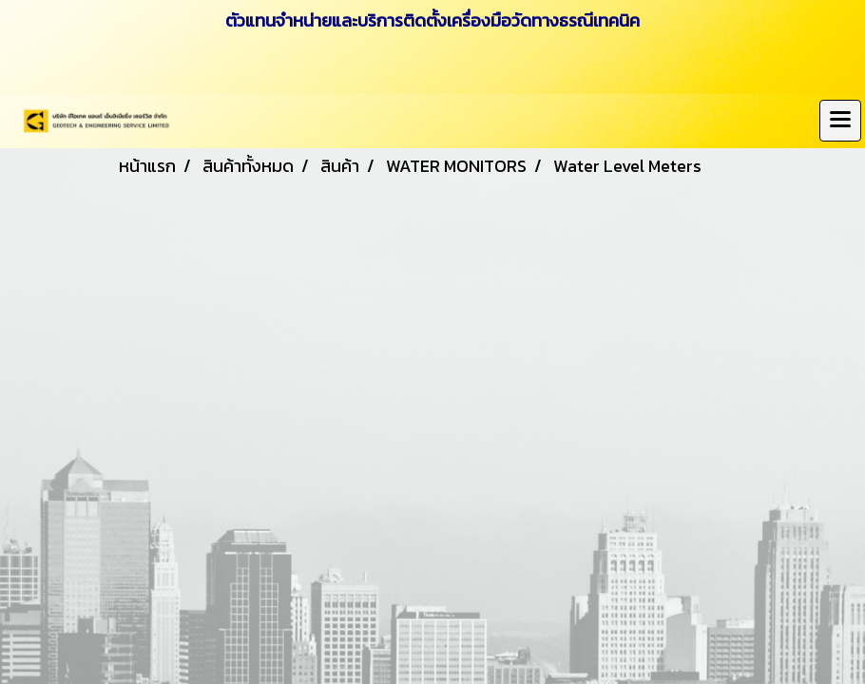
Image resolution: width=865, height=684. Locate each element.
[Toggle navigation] (840, 121)
